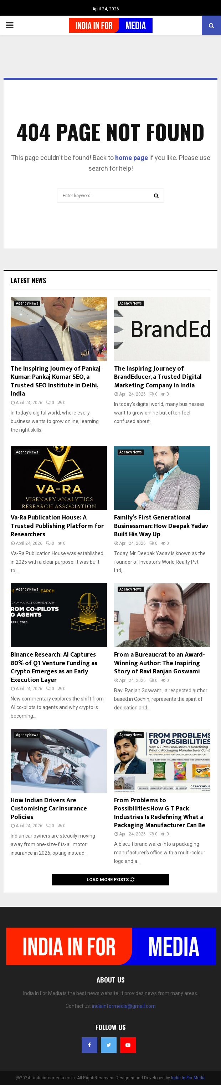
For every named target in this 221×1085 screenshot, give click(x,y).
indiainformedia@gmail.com (124, 1006)
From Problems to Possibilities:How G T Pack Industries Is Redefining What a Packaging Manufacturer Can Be (159, 813)
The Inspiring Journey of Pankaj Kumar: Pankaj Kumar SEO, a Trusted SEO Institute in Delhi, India (56, 381)
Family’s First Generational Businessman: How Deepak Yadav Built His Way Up (161, 526)
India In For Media (188, 1077)
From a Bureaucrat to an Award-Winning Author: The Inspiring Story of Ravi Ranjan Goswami (159, 663)
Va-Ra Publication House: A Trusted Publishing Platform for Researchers (57, 526)
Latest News (28, 280)
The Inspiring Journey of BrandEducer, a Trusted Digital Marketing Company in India (158, 377)
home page (131, 157)
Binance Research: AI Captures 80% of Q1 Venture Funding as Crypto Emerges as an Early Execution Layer (54, 667)
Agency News (27, 303)
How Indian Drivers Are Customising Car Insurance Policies (49, 809)
